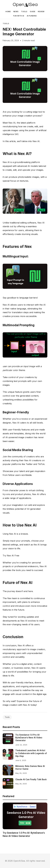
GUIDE (32, 12)
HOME (8, 12)
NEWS (16, 12)
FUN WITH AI (18, 16)
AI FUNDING (32, 16)
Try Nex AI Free (11, 555)
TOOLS (24, 12)
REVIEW (41, 12)
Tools (6, 24)
